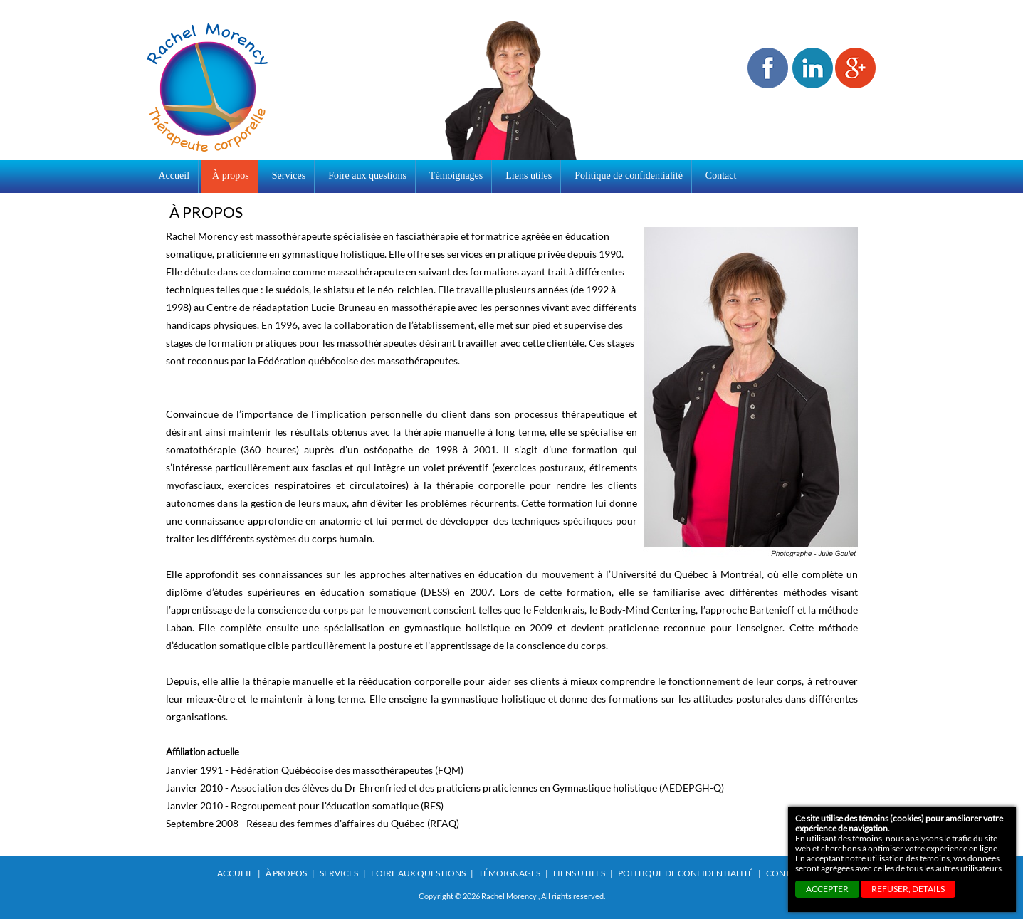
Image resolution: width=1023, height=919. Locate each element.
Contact (786, 873)
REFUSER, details (908, 888)
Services (339, 873)
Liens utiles (579, 873)
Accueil (174, 175)
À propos (286, 873)
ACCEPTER (827, 888)
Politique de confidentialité (685, 873)
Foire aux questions (418, 873)
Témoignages (509, 873)
